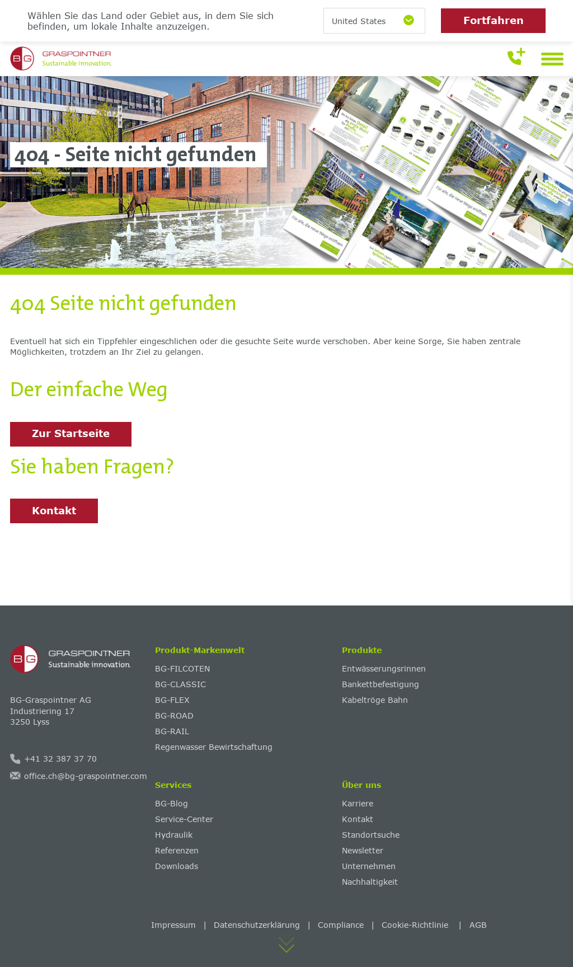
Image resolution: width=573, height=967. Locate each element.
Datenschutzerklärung (257, 925)
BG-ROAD (174, 715)
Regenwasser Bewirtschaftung (214, 747)
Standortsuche (371, 834)
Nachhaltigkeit (370, 881)
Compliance (341, 925)
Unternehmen (369, 866)
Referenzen (177, 850)
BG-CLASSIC (180, 684)
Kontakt (54, 510)
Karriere (357, 803)
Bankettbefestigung (380, 684)
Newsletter (362, 850)
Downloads (176, 866)
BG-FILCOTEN (182, 668)
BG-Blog (171, 803)
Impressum (173, 925)
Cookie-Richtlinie (416, 925)
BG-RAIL (172, 731)
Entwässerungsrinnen (384, 668)
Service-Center (184, 819)
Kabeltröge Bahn (375, 700)
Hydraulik (173, 834)
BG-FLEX (172, 700)
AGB (478, 925)
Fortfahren (493, 20)
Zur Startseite (71, 433)
